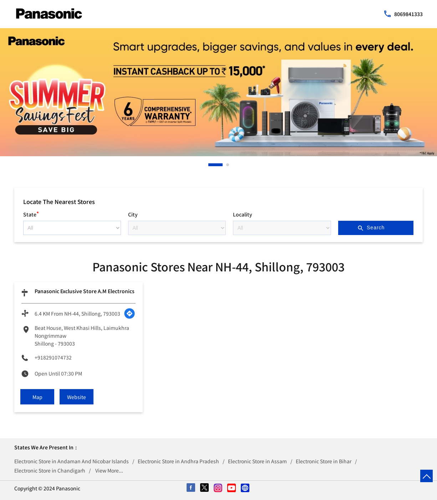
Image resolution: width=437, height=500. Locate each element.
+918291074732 (53, 357)
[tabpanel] (218, 92)
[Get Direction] (129, 313)
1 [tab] (210, 165)
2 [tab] (228, 165)
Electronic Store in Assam (257, 461)
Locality (242, 214)
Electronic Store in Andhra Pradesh (178, 461)
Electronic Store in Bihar (323, 461)
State (31, 213)
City (133, 214)
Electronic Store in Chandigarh (49, 470)
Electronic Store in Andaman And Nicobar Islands (71, 461)
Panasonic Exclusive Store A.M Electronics (84, 291)
